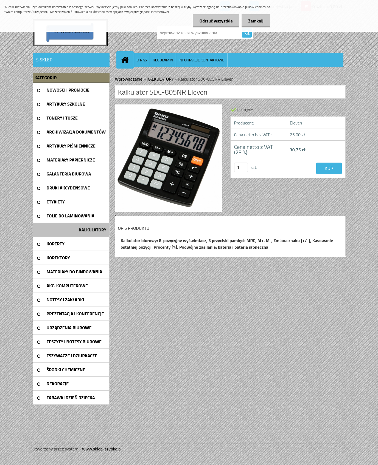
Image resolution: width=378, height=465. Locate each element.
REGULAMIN (163, 60)
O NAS (142, 60)
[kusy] (241, 167)
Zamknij (255, 21)
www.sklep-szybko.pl (102, 449)
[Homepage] (127, 60)
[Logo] (70, 32)
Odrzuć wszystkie (215, 21)
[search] (247, 33)
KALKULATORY (160, 79)
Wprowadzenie (128, 79)
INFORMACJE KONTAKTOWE (201, 60)
